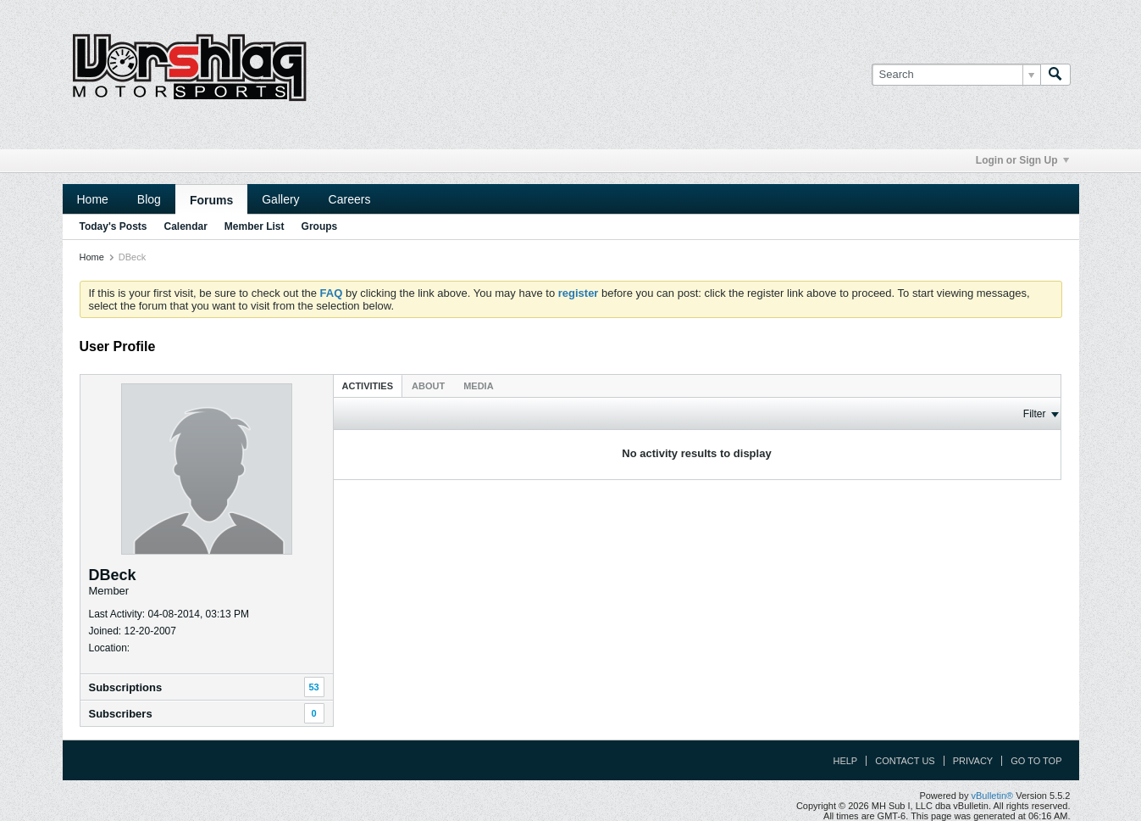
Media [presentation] (478, 386)
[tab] (368, 385)
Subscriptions (126, 687)
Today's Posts (113, 226)
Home (92, 199)
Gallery (280, 199)
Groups (320, 226)
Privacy (973, 761)
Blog (149, 199)
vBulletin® (993, 795)
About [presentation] (428, 386)
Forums (211, 200)
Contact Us (905, 761)
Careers (350, 199)
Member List (254, 226)
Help (845, 761)
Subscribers (120, 713)
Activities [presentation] (368, 386)
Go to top (1036, 761)
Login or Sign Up (1022, 160)
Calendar (186, 226)
